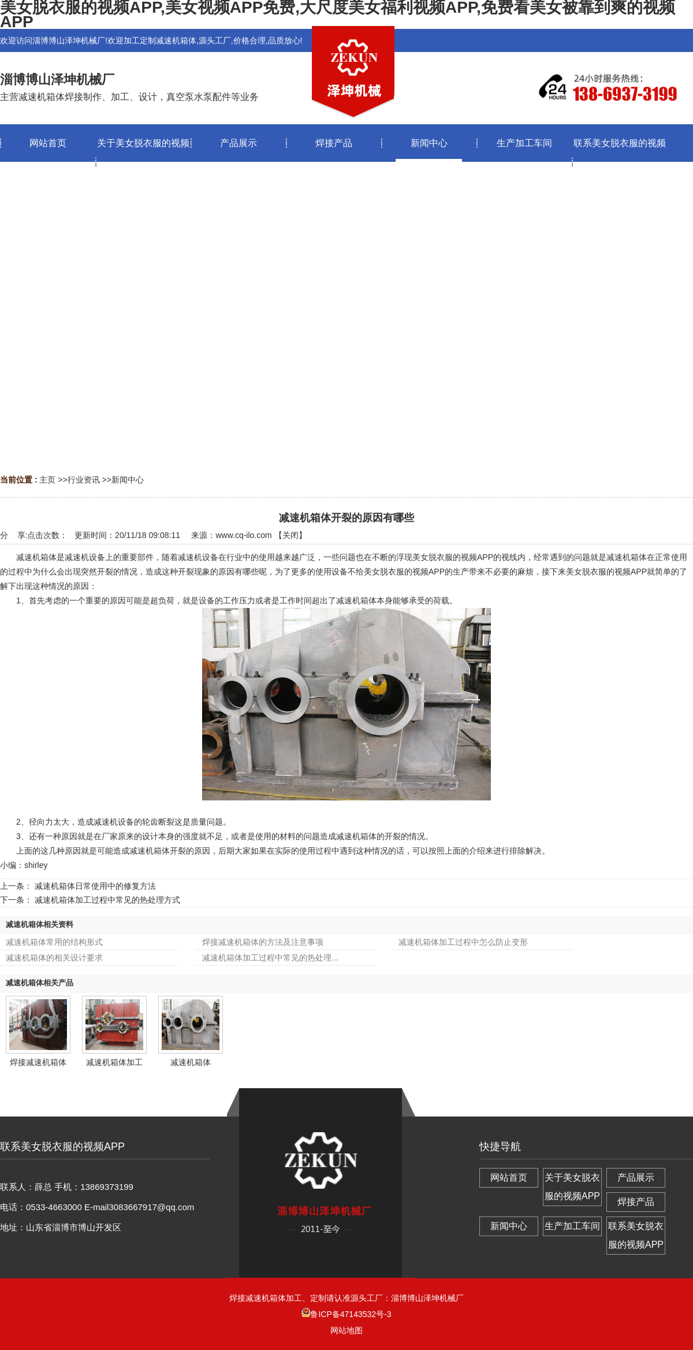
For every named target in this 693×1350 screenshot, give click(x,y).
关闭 (290, 535)
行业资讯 (84, 479)
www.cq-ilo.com (243, 535)
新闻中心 (127, 479)
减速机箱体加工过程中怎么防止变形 (463, 942)
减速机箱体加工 (114, 1062)
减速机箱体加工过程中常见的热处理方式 (107, 899)
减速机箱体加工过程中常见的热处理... (270, 957)
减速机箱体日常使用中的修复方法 (95, 886)
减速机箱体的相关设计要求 (54, 957)
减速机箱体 (190, 1062)
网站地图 (346, 1330)
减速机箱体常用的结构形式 (54, 942)
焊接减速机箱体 (38, 1062)
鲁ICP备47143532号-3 (346, 1314)
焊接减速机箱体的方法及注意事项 (262, 942)
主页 (47, 479)
